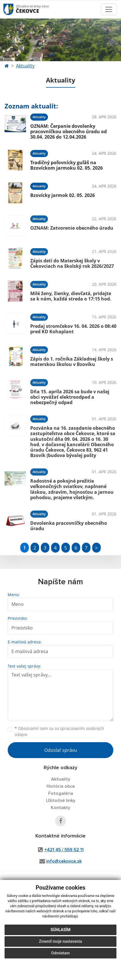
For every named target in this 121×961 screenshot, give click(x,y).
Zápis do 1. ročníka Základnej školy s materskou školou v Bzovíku (71, 361)
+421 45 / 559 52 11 (64, 849)
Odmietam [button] (60, 953)
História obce (61, 786)
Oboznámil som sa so (59, 731)
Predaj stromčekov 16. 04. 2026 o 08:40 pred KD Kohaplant (73, 329)
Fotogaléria (60, 793)
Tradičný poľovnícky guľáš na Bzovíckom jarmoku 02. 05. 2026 (66, 165)
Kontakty (60, 807)
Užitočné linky (60, 800)
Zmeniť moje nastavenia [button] (60, 941)
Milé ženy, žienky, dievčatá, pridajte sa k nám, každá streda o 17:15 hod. (70, 296)
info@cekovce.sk (64, 861)
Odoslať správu (60, 750)
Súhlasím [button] (60, 929)
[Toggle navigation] (109, 9)
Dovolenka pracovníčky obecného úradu (68, 526)
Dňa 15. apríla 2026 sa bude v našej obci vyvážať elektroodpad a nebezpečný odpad (69, 397)
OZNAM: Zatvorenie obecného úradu (71, 228)
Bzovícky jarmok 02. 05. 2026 (62, 195)
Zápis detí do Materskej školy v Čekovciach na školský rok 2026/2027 (72, 263)
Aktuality (25, 66)
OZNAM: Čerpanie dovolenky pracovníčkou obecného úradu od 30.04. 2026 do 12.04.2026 (68, 131)
